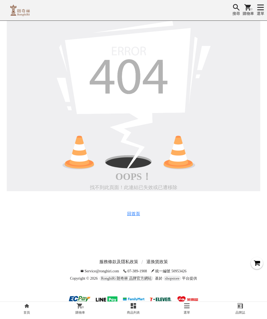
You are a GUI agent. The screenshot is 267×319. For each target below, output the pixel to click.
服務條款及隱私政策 (118, 261)
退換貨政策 (157, 261)
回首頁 (133, 213)
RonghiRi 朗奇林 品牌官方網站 (126, 278)
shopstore (172, 278)
